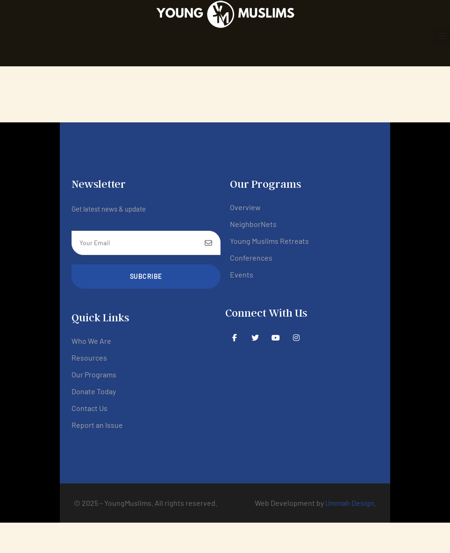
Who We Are (91, 340)
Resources (89, 357)
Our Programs (93, 374)
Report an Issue (97, 424)
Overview (245, 207)
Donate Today (93, 391)
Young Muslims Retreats (269, 240)
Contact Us (89, 408)
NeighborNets (253, 224)
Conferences (251, 257)
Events (241, 274)
